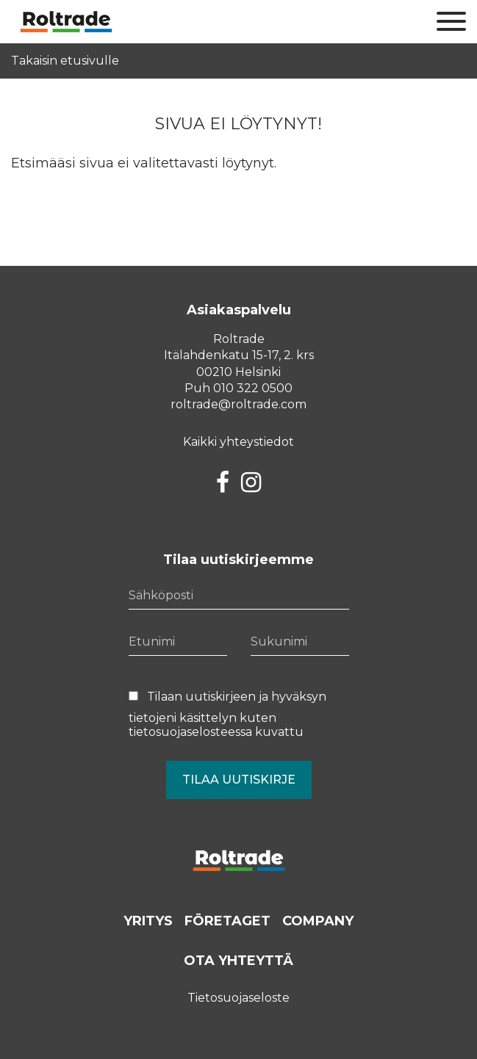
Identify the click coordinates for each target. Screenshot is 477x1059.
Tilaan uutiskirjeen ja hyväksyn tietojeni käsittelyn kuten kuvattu (227, 714)
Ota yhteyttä (238, 961)
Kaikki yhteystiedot (238, 442)
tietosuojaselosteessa (190, 732)
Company (318, 921)
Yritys (148, 921)
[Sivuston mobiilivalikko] (451, 22)
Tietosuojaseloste (238, 998)
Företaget (227, 921)
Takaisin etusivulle (65, 61)
